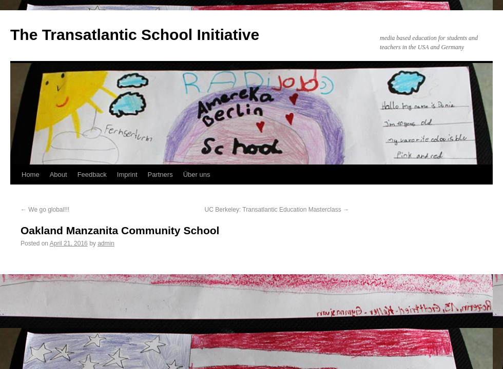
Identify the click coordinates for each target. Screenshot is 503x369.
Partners (160, 174)
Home (31, 174)
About (58, 174)
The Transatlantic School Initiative (134, 34)
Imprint (127, 174)
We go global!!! (45, 209)
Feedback (92, 174)
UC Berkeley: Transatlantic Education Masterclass (277, 209)
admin (106, 243)
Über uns (196, 174)
